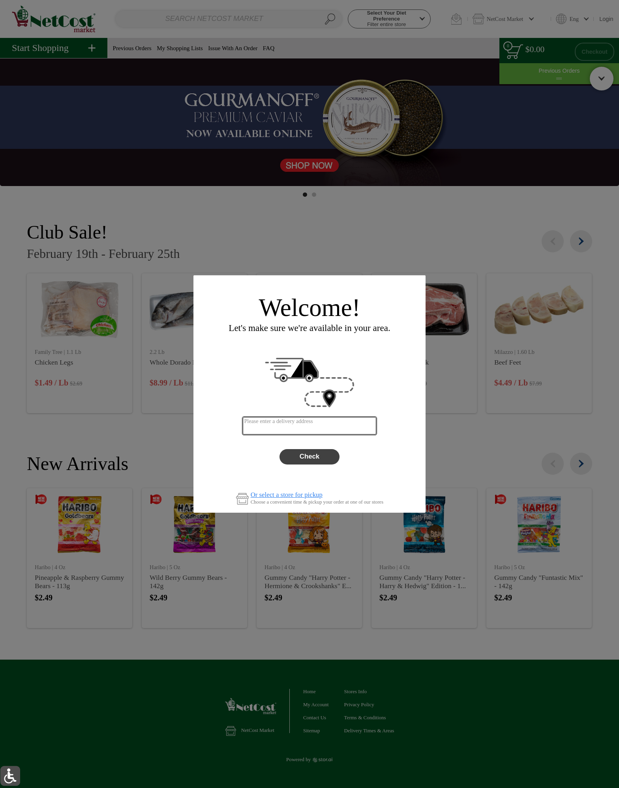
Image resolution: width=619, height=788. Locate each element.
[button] (10, 776)
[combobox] (309, 425)
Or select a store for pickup (287, 495)
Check (309, 456)
